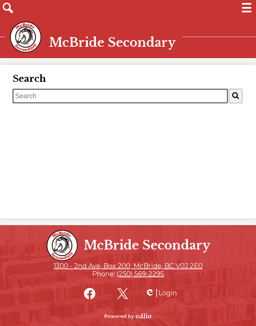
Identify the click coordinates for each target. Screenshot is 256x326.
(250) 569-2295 (140, 274)
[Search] (235, 96)
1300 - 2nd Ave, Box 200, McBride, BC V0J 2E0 (128, 266)
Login (161, 293)
